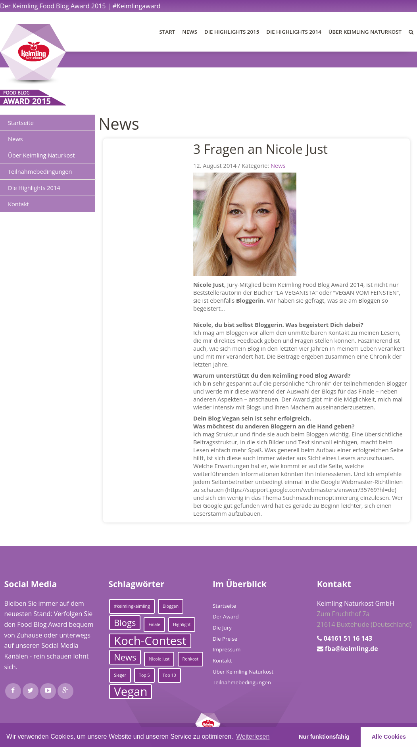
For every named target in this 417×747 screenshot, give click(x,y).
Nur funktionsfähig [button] (324, 737)
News (189, 31)
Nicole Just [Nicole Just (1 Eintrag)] (159, 659)
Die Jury (222, 627)
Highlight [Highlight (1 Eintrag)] (181, 624)
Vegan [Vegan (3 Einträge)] (130, 691)
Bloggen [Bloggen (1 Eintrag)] (171, 606)
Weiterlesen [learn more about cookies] (252, 736)
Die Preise (225, 638)
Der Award (226, 616)
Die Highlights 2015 (231, 31)
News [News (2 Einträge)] (125, 657)
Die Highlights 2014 (293, 31)
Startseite (21, 123)
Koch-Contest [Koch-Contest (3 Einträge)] (150, 641)
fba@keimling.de (351, 648)
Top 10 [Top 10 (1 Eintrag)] (169, 675)
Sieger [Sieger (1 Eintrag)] (120, 675)
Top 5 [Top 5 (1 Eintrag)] (144, 675)
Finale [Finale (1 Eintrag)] (154, 624)
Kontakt (18, 204)
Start (167, 31)
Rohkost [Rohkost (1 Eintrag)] (190, 659)
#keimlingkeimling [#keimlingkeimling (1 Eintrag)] (132, 606)
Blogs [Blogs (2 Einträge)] (125, 622)
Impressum (226, 649)
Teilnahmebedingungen (40, 171)
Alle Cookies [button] (389, 737)
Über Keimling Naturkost (365, 31)
